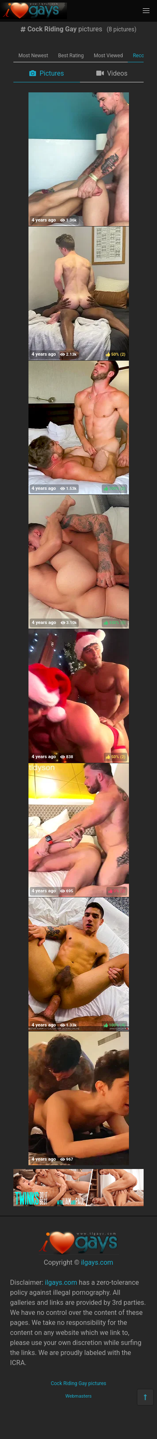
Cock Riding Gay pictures (78, 1383)
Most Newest (33, 56)
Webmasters (78, 1396)
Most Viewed (108, 56)
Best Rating (71, 56)
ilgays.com (97, 1262)
